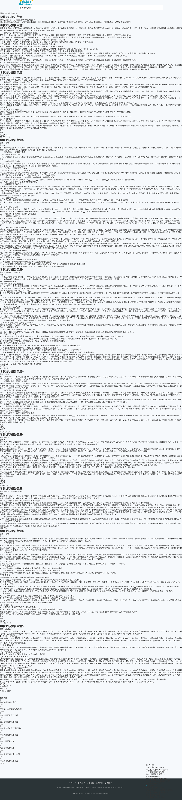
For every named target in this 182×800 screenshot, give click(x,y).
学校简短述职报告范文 (9, 735)
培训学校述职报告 (7, 748)
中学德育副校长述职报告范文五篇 (159, 790)
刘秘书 (3, 13)
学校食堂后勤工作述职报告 (11, 728)
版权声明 (99, 783)
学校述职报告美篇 (153, 795)
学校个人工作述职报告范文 (11, 709)
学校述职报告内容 (153, 776)
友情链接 (108, 783)
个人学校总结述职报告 (155, 772)
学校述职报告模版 (7, 741)
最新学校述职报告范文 (9, 702)
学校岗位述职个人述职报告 (157, 779)
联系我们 (81, 783)
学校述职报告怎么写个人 (156, 774)
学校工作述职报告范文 (9, 761)
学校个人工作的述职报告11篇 (158, 781)
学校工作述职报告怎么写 (10, 754)
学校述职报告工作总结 (9, 715)
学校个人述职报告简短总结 (157, 770)
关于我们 (72, 783)
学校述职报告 (25, 8)
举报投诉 (90, 783)
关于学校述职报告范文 (9, 722)
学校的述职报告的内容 (155, 767)
